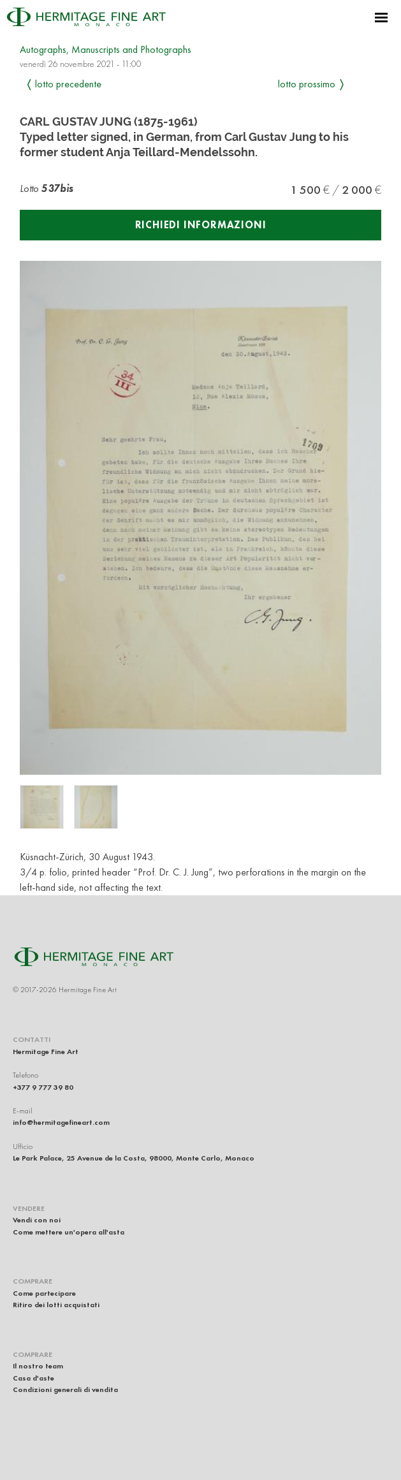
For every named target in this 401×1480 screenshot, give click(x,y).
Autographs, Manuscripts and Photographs (105, 49)
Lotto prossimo (306, 84)
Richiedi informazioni (200, 225)
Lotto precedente (68, 84)
